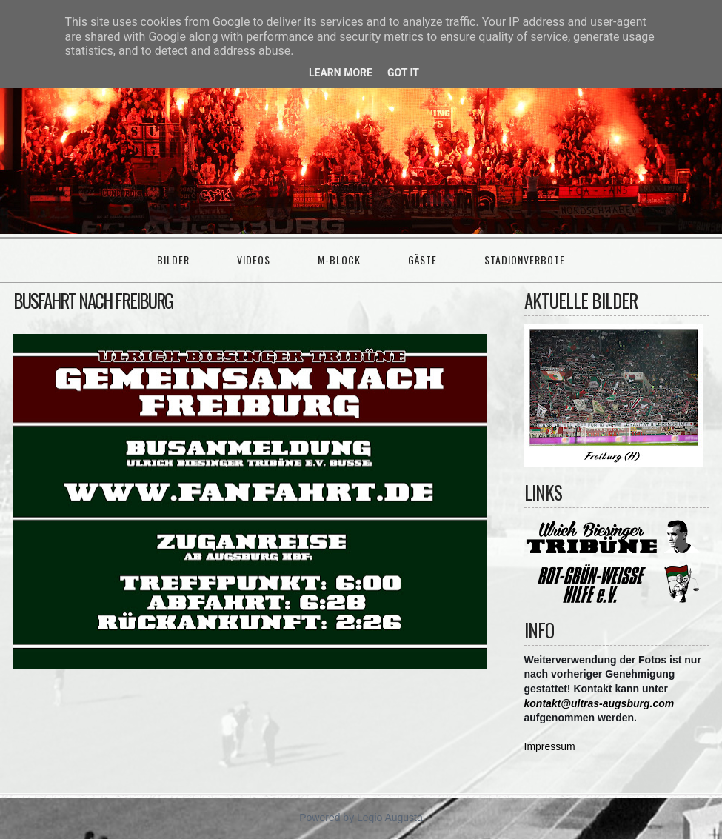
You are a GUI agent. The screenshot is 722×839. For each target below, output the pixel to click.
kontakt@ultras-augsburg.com (599, 703)
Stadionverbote (524, 259)
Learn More (340, 72)
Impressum (549, 746)
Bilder (173, 259)
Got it (403, 72)
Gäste (422, 259)
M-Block (339, 259)
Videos (253, 259)
